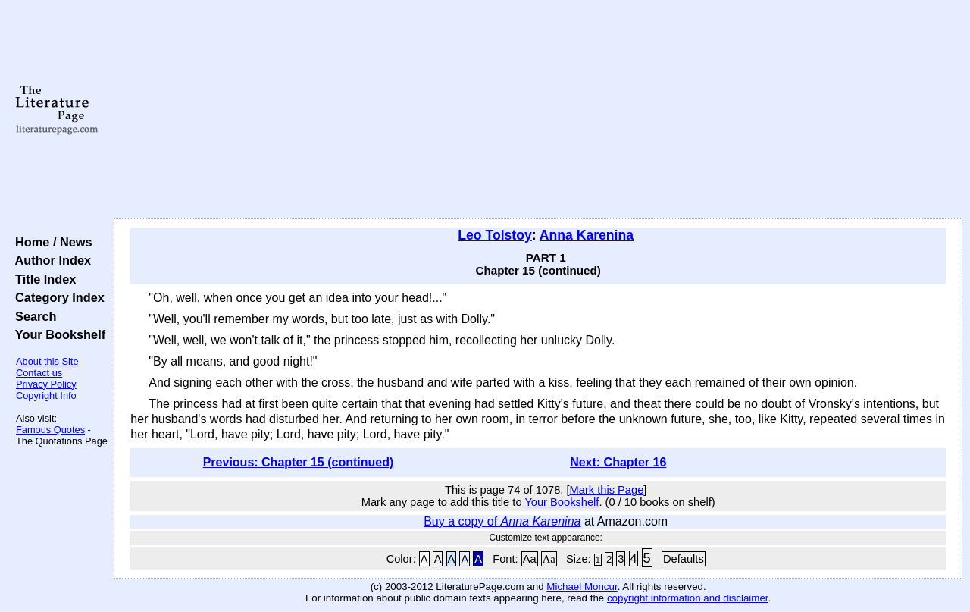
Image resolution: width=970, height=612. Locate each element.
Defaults (683, 559)
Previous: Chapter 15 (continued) (298, 462)
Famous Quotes (50, 429)
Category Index (56, 297)
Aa (530, 559)
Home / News (50, 242)
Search (32, 316)
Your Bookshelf (56, 334)
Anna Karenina (587, 235)
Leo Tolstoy (494, 235)
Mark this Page (607, 490)
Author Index (49, 260)
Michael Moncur (581, 586)
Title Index (42, 279)
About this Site (47, 361)
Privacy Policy (46, 384)
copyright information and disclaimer (687, 598)
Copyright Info (46, 395)
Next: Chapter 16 (618, 462)
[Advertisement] (538, 110)
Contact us (39, 372)
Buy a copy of (502, 521)
